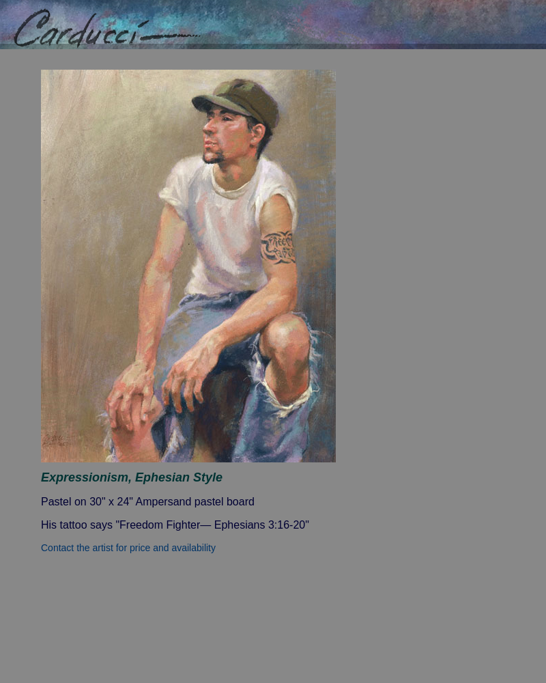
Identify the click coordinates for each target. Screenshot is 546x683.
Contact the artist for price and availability (128, 547)
